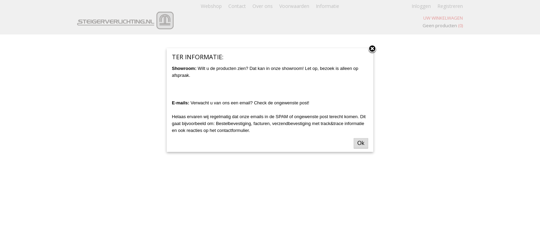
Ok (360, 143)
